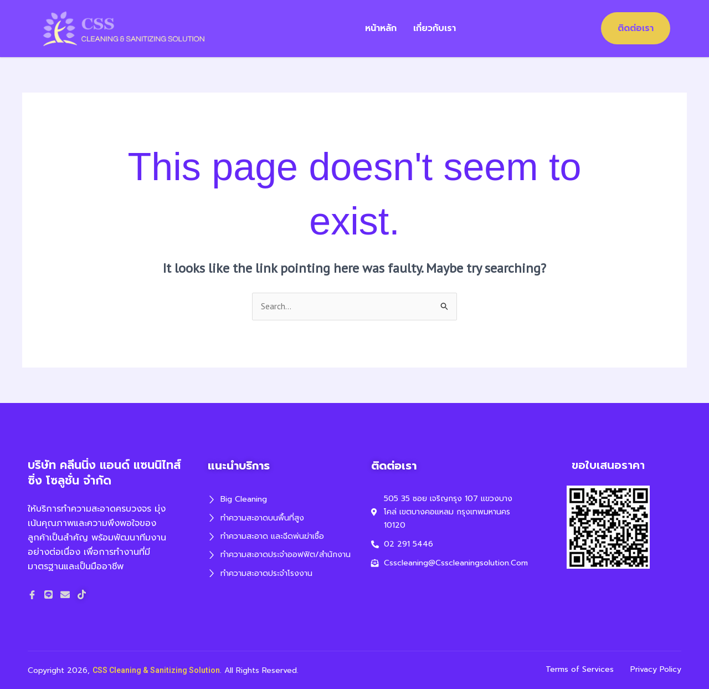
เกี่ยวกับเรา (435, 28)
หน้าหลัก (382, 28)
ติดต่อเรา (636, 28)
